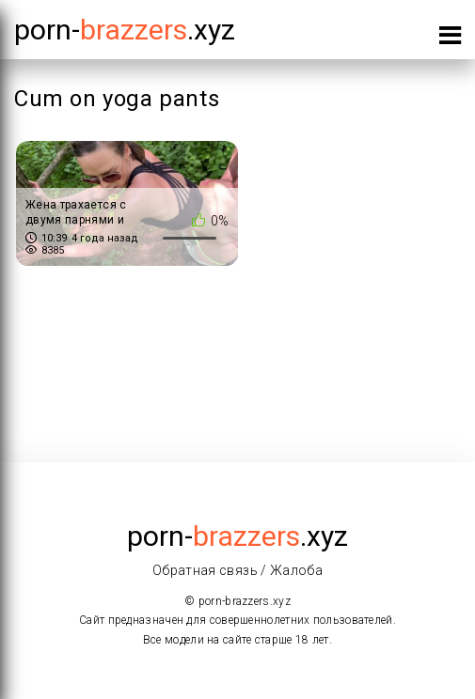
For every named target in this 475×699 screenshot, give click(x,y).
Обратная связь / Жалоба (237, 570)
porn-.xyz (124, 29)
